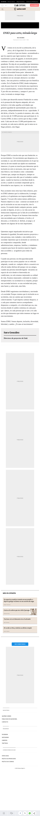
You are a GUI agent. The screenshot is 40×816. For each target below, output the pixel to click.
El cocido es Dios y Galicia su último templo (18, 628)
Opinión (20, 25)
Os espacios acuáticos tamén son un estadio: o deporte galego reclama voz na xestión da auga (19, 600)
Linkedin (4, 740)
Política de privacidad (9, 758)
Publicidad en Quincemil (9, 719)
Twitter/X (5, 743)
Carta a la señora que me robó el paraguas (17, 610)
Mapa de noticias (21, 1)
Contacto (5, 722)
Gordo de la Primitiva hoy (32, 1)
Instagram (5, 737)
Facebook (5, 734)
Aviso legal (5, 756)
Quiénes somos (6, 716)
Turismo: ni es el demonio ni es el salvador (17, 619)
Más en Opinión (9, 593)
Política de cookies (8, 761)
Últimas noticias (11, 1)
